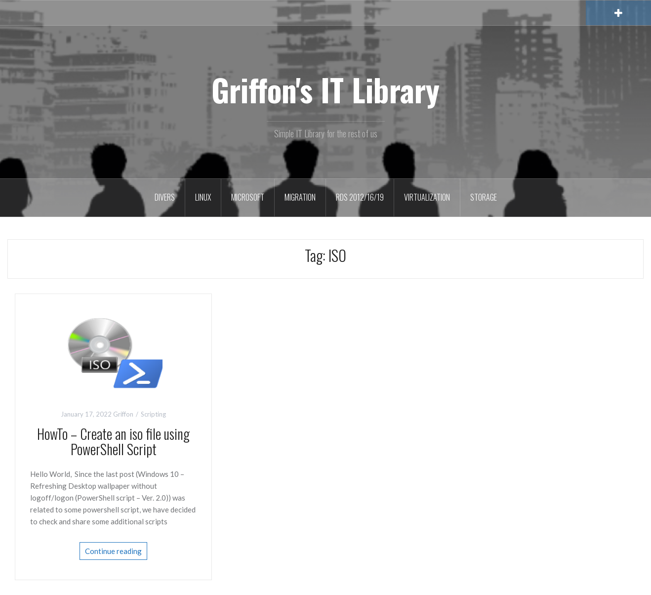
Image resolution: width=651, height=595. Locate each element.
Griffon (123, 414)
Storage (483, 197)
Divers (165, 197)
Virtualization (427, 197)
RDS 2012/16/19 (360, 197)
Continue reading (113, 551)
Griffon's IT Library (325, 89)
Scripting (153, 414)
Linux (203, 197)
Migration (300, 197)
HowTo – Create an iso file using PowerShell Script (113, 441)
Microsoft (247, 197)
